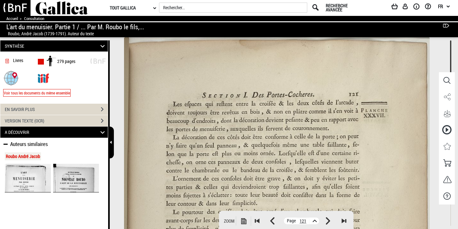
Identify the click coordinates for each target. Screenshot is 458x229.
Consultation (34, 18)
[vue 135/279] (303, 221)
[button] (11, 78)
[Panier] (397, 7)
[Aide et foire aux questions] (430, 7)
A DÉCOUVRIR (56, 132)
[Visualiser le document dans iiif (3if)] (43, 78)
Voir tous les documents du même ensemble (37, 92)
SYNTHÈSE (56, 46)
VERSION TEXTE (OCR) (56, 120)
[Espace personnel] (408, 7)
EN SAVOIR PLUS (56, 109)
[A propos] (418, 7)
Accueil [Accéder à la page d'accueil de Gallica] (12, 18)
